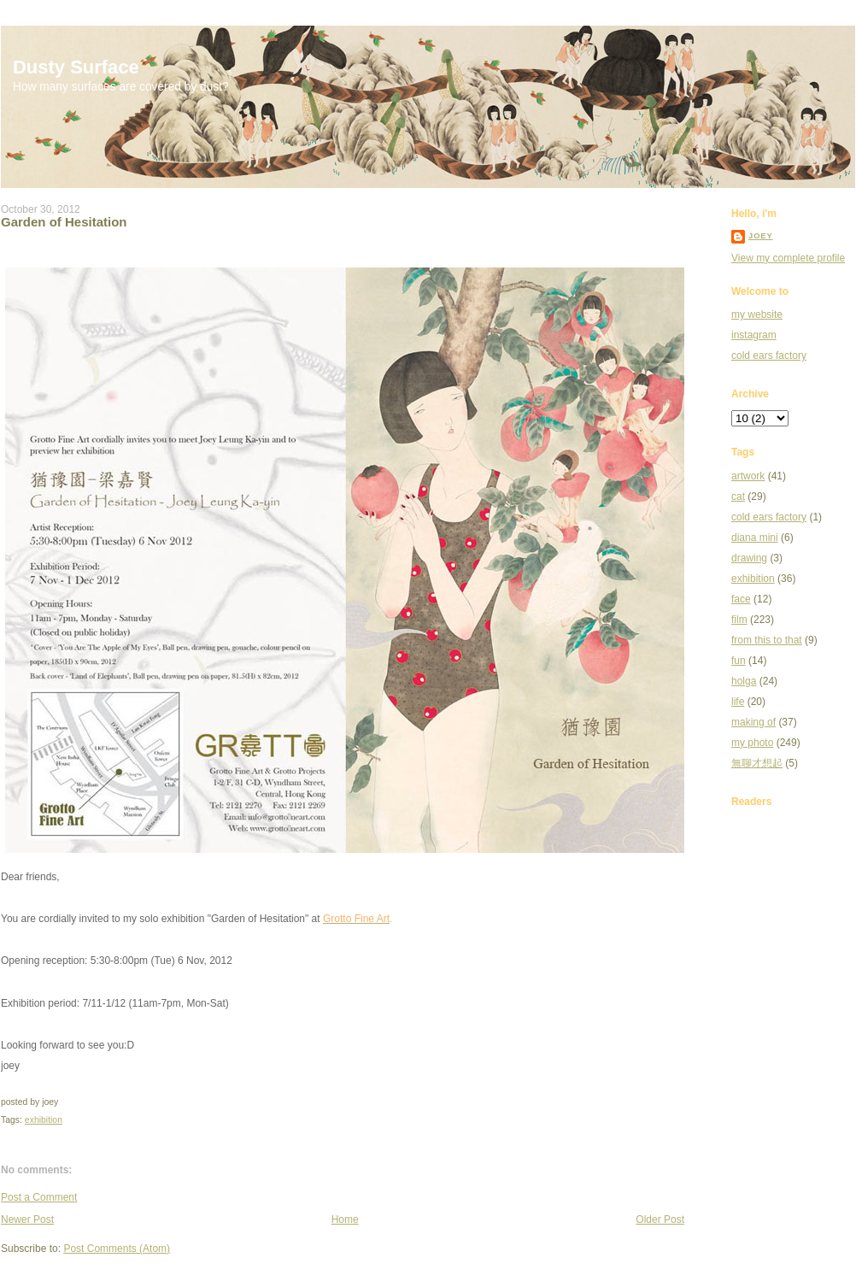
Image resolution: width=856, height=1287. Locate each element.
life (737, 702)
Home (345, 1219)
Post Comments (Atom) (116, 1249)
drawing (749, 558)
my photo (752, 743)
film (739, 620)
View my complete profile (788, 258)
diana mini (754, 538)
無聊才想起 (757, 763)
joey (760, 236)
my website (757, 314)
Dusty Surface (76, 67)
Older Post (660, 1219)
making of (753, 722)
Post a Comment (39, 1197)
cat (738, 496)
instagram (754, 335)
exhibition (43, 1120)
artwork (748, 476)
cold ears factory (768, 355)
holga (743, 681)
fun (738, 661)
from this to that (766, 640)
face (741, 599)
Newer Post (27, 1219)
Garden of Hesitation (64, 221)
